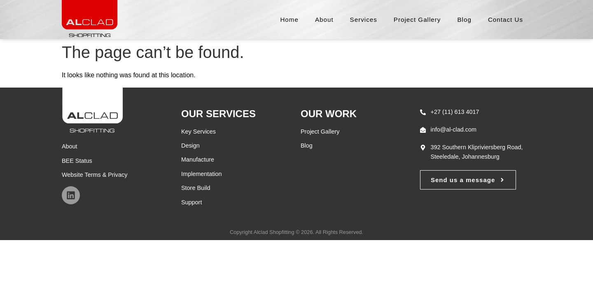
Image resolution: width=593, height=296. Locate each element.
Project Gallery (417, 19)
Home (289, 19)
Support (191, 202)
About (324, 19)
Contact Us (505, 19)
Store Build (195, 188)
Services (363, 19)
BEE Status (77, 160)
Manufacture (197, 159)
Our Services (218, 113)
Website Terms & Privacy (94, 174)
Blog (464, 19)
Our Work (329, 113)
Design (190, 145)
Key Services (198, 131)
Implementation (201, 174)
